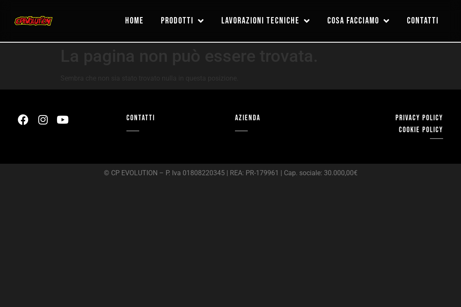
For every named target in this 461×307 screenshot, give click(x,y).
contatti (423, 21)
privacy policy (419, 117)
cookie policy (421, 129)
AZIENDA (248, 117)
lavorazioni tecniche (265, 21)
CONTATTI (140, 117)
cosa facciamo (358, 21)
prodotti (182, 21)
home (134, 21)
